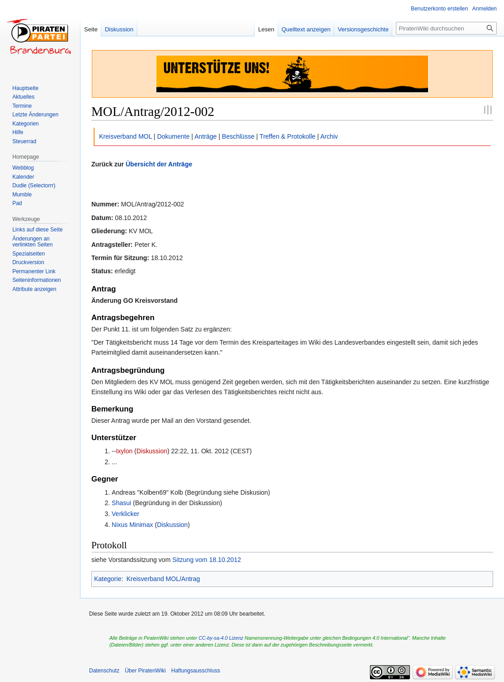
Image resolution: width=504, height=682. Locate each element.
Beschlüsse (238, 136)
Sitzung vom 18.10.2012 (206, 559)
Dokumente (173, 136)
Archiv (329, 136)
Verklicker (126, 513)
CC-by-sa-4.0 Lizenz (221, 638)
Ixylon (124, 451)
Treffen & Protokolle (287, 136)
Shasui (121, 502)
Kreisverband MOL (125, 136)
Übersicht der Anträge (158, 164)
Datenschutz (104, 670)
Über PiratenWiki (145, 670)
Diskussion (151, 451)
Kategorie (107, 578)
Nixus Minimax (132, 524)
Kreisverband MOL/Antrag (163, 578)
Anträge (206, 136)
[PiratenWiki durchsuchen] (446, 28)
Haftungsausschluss (195, 670)
